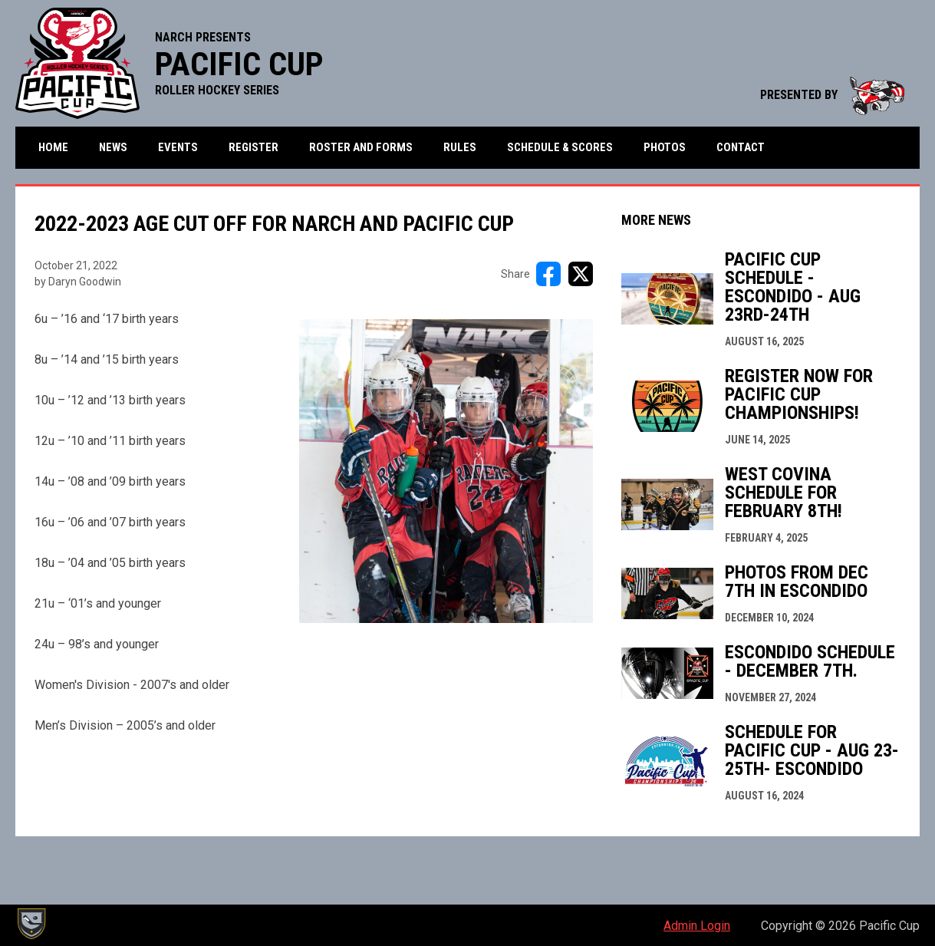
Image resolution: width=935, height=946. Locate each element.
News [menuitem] (113, 147)
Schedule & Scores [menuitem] (560, 147)
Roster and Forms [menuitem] (361, 147)
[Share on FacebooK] (548, 274)
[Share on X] (580, 274)
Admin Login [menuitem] (696, 925)
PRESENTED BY (832, 94)
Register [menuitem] (253, 147)
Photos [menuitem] (665, 147)
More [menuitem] (818, 148)
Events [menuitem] (178, 147)
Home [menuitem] (53, 147)
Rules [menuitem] (459, 147)
